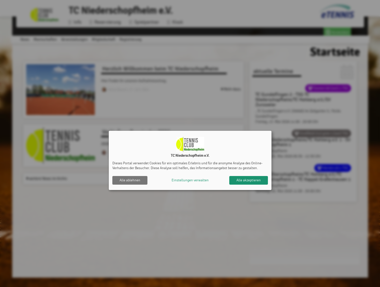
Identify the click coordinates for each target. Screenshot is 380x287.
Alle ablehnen (129, 180)
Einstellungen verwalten (190, 180)
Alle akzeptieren (248, 180)
